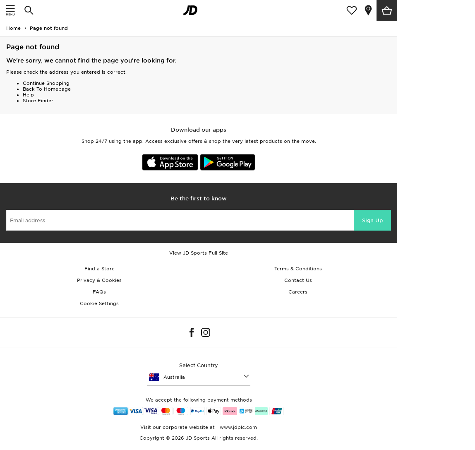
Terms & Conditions (298, 269)
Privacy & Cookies (99, 280)
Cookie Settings (99, 303)
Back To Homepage (47, 89)
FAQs (99, 292)
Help (28, 95)
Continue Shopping (46, 83)
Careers (297, 292)
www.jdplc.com (237, 427)
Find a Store (99, 269)
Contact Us (298, 280)
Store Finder (38, 100)
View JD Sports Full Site (198, 253)
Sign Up (372, 220)
